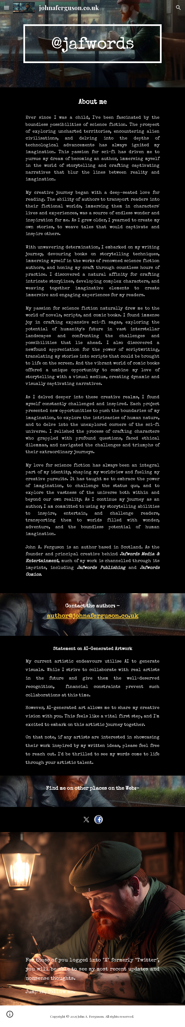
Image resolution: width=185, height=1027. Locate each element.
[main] (92, 43)
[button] (6, 7)
